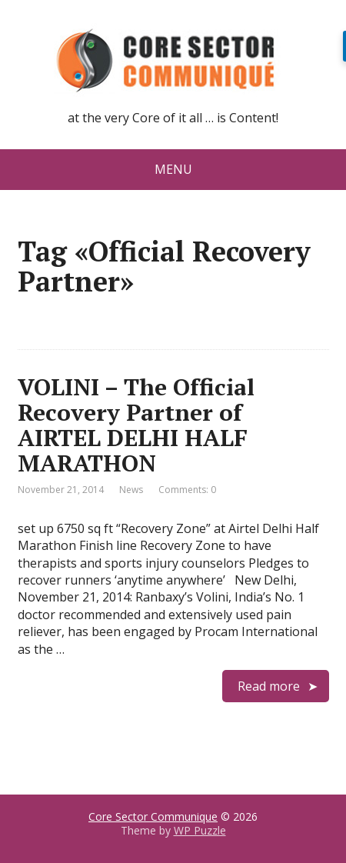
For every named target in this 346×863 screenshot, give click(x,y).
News (131, 489)
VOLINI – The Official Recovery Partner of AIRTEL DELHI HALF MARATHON (136, 425)
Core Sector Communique (153, 816)
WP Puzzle (200, 830)
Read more (269, 686)
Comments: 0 (187, 489)
